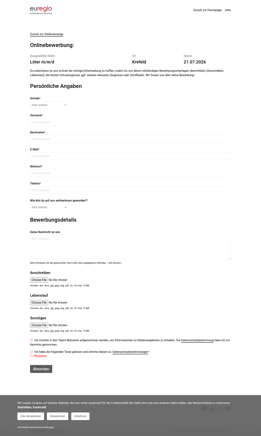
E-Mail (35, 149)
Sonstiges (38, 318)
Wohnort (36, 166)
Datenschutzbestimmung (197, 340)
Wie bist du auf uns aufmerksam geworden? (59, 200)
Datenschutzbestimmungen (130, 352)
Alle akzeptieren (30, 416)
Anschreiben (40, 273)
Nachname (37, 132)
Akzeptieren (57, 416)
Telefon (35, 183)
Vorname (36, 115)
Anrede (35, 98)
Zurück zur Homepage (207, 10)
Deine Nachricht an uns (45, 232)
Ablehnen (80, 416)
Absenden (41, 369)
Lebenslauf (39, 295)
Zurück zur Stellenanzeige (46, 34)
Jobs (228, 10)
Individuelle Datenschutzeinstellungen (35, 427)
